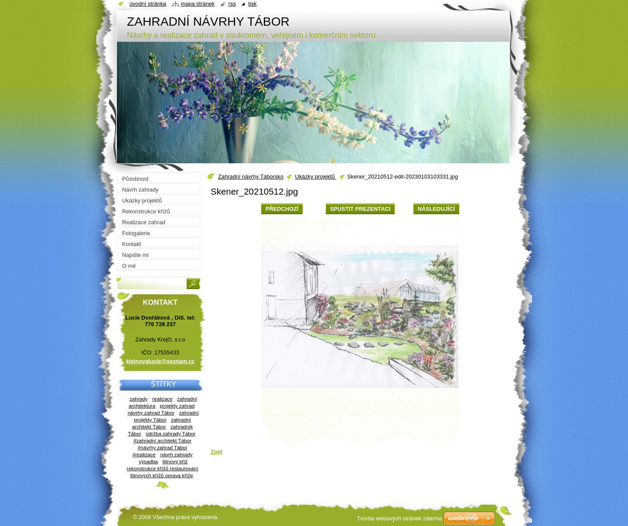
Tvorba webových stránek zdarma (399, 518)
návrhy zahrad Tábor (151, 412)
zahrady (138, 398)
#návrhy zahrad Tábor (163, 447)
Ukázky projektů (315, 176)
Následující (436, 209)
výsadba (148, 461)
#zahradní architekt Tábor (162, 440)
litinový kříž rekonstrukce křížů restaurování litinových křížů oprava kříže (162, 468)
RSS (232, 3)
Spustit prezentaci (360, 209)
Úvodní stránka (148, 3)
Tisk (252, 3)
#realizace (144, 454)
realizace (162, 398)
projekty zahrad (177, 405)
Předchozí (282, 209)
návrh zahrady (176, 454)
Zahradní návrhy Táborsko (250, 176)
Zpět (216, 451)
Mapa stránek (198, 3)
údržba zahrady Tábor (170, 433)
